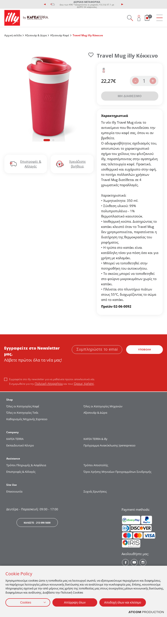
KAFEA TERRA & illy (95, 439)
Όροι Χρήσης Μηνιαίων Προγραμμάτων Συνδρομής (118, 472)
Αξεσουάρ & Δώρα (36, 35)
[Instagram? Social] (142, 562)
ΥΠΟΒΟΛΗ (144, 349)
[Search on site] (130, 18)
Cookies (25, 602)
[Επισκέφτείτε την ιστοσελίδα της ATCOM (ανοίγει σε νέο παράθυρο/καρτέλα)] (146, 612)
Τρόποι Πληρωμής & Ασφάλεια (26, 465)
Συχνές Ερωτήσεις (95, 491)
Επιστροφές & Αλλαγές (20, 472)
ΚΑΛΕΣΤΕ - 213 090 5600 (37, 522)
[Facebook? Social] (125, 562)
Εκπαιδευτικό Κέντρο (20, 445)
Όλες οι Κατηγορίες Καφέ (22, 406)
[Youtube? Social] (134, 562)
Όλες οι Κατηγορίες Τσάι (22, 413)
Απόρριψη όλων (75, 602)
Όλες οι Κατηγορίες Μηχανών (103, 406)
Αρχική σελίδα (13, 35)
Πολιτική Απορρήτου (49, 383)
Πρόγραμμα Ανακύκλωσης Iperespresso (109, 445)
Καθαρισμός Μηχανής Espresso (26, 419)
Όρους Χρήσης (84, 383)
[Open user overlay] (139, 18)
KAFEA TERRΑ (14, 439)
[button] (46, 140)
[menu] (159, 18)
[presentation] (45, 4)
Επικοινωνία (14, 491)
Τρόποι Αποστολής (96, 465)
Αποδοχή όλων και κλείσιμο (122, 602)
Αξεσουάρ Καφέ (59, 35)
